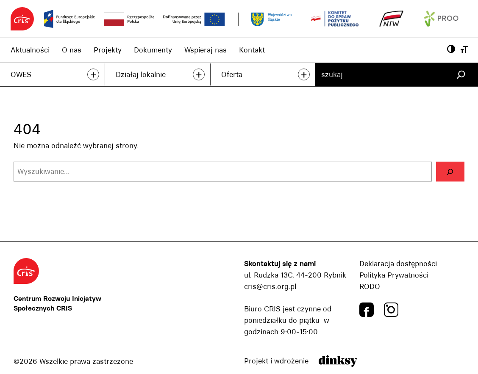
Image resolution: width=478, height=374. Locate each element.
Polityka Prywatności (393, 275)
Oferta (231, 74)
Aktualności (30, 50)
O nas (71, 50)
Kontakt (252, 50)
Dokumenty (153, 50)
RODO (369, 286)
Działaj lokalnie (141, 74)
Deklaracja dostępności (398, 263)
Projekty (108, 50)
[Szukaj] (461, 75)
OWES (21, 74)
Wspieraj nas (205, 50)
